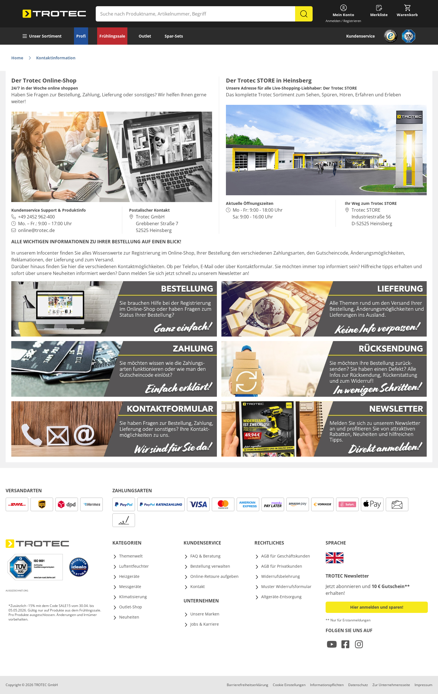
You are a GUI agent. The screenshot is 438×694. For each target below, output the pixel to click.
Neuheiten (129, 617)
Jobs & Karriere (204, 624)
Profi (81, 36)
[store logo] (54, 14)
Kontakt (197, 586)
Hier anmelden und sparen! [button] (376, 607)
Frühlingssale (112, 36)
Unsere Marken (204, 614)
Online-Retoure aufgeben (214, 576)
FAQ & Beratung (205, 556)
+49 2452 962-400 (36, 217)
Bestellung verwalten (210, 566)
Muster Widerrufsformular (286, 586)
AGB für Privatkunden (281, 566)
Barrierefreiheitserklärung (247, 684)
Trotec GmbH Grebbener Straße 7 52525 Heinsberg (157, 223)
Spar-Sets (174, 36)
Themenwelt (131, 556)
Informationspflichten (327, 684)
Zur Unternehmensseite (391, 684)
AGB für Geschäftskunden (285, 556)
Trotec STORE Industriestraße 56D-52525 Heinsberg (372, 217)
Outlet (145, 36)
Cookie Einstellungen (289, 684)
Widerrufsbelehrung (280, 576)
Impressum (423, 684)
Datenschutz (358, 684)
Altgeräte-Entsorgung (281, 596)
